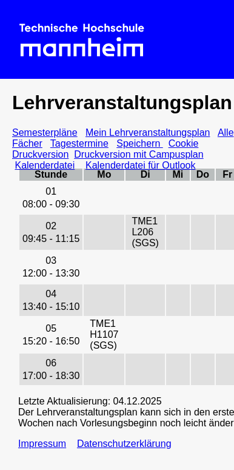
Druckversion (40, 154)
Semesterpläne (45, 132)
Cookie (184, 143)
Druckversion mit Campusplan (138, 154)
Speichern (139, 143)
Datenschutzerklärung (124, 443)
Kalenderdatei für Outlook (140, 165)
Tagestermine (79, 143)
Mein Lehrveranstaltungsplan (147, 132)
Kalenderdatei (45, 165)
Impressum (42, 443)
